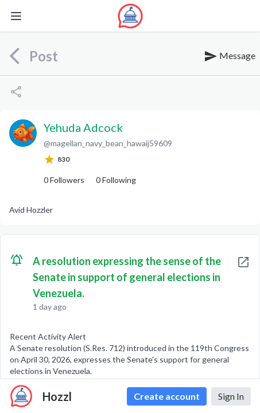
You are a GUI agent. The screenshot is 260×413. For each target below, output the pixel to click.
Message (229, 56)
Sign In (231, 396)
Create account (167, 396)
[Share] (16, 91)
